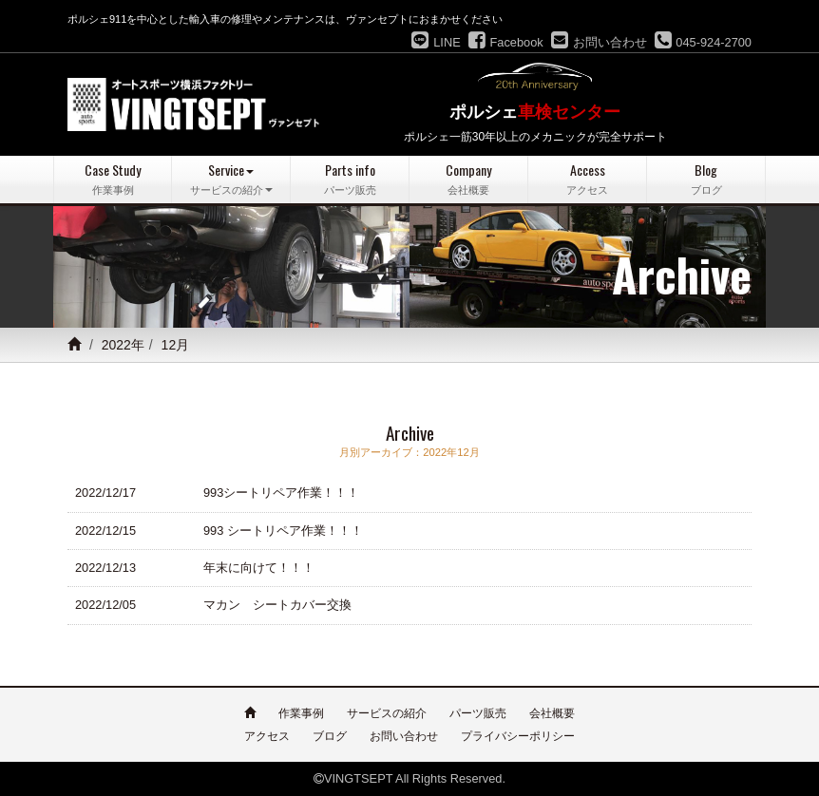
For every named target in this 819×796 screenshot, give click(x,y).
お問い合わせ (404, 736)
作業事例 (301, 713)
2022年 (123, 344)
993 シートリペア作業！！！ (283, 530)
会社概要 (552, 713)
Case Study (113, 179)
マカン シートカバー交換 (277, 604)
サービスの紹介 (387, 713)
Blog (706, 179)
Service (230, 179)
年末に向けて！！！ (258, 567)
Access (587, 179)
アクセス (267, 736)
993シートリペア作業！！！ (281, 492)
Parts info (349, 179)
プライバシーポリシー (518, 736)
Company (468, 179)
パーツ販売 (477, 713)
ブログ (330, 736)
